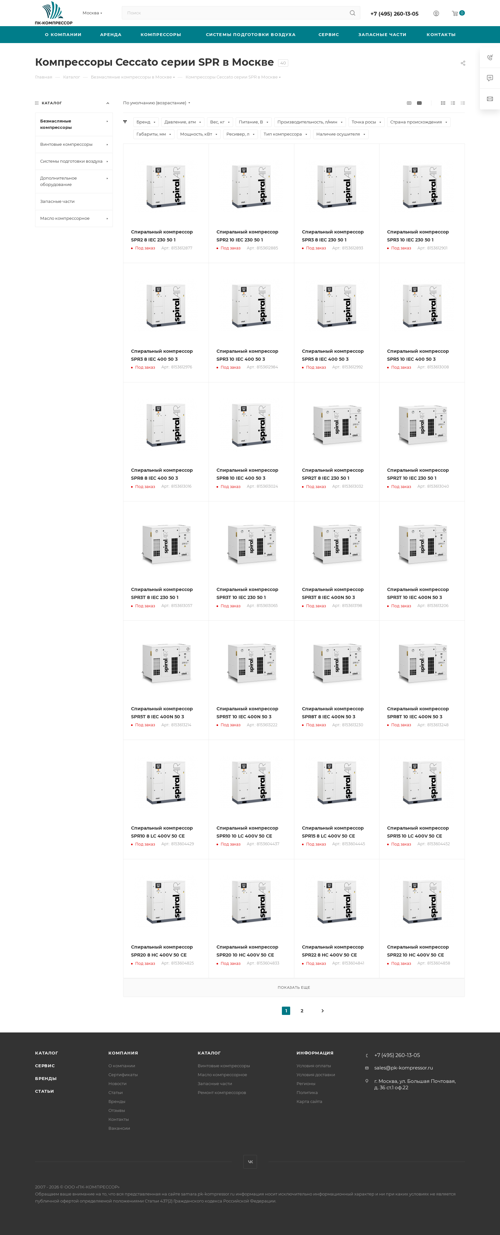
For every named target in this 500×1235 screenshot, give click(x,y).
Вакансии (119, 1128)
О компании (121, 1065)
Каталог (46, 1052)
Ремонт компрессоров (222, 1092)
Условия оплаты (314, 1065)
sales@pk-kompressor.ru (403, 1068)
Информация (315, 1052)
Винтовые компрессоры (224, 1065)
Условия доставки (316, 1074)
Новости (117, 1083)
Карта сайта (309, 1101)
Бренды (46, 1078)
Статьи (44, 1091)
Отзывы (116, 1110)
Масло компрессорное (222, 1074)
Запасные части (215, 1083)
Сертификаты (123, 1074)
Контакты (118, 1119)
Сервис (45, 1065)
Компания (123, 1052)
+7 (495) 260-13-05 (395, 14)
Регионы (306, 1083)
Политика (307, 1092)
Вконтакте (250, 1162)
